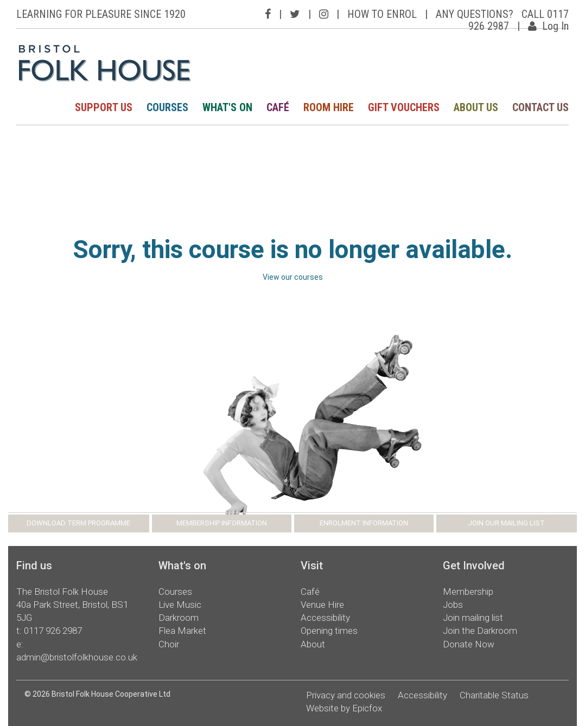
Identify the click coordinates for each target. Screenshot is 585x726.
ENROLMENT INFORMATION (364, 523)
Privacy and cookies (345, 695)
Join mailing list (473, 617)
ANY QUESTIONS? (474, 14)
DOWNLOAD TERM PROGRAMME (78, 523)
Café (310, 591)
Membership (468, 591)
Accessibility (325, 617)
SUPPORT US (103, 107)
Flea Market (182, 630)
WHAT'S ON (227, 107)
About (313, 644)
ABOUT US (476, 107)
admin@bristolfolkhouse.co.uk (76, 657)
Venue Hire (322, 604)
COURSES (167, 107)
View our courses (293, 277)
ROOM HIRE (328, 107)
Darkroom (178, 617)
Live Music (179, 604)
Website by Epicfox (344, 708)
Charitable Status (494, 695)
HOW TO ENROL (382, 14)
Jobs (453, 604)
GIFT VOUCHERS (404, 107)
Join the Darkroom (480, 630)
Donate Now (468, 644)
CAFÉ (277, 107)
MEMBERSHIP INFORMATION (221, 523)
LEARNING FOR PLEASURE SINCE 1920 (101, 14)
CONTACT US (540, 107)
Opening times (329, 630)
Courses (175, 591)
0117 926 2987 (53, 630)
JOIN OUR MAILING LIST (506, 523)
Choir (168, 644)
